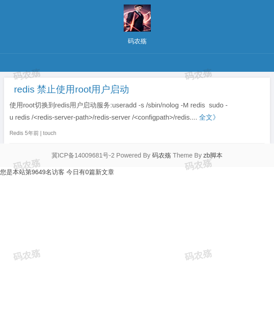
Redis (16, 133)
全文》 (209, 117)
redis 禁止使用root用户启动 (72, 89)
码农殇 (161, 155)
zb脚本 (213, 155)
